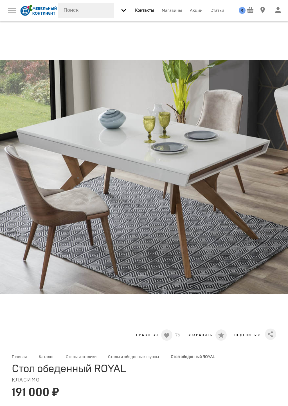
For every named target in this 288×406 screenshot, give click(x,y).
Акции (196, 10)
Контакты (144, 10)
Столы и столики (81, 357)
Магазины (172, 10)
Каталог (46, 357)
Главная (19, 357)
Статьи (217, 10)
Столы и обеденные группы (133, 357)
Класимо (26, 380)
